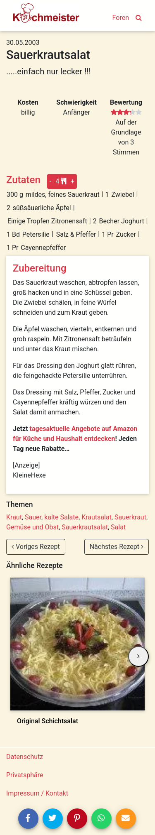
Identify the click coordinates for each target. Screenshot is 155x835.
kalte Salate (61, 517)
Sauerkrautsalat (85, 527)
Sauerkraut (130, 517)
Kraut (14, 517)
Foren (120, 18)
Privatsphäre (24, 775)
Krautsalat (96, 517)
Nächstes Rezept (116, 547)
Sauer (33, 517)
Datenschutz (24, 757)
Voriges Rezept (36, 547)
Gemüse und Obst (32, 527)
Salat (118, 527)
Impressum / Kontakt (37, 793)
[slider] (126, 113)
